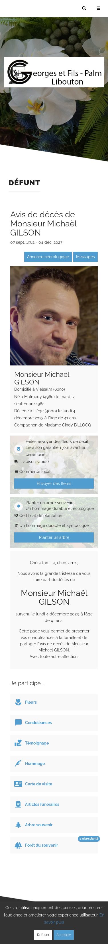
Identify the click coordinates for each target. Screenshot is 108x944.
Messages (85, 257)
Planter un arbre (54, 537)
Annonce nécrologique (48, 257)
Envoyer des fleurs (54, 483)
